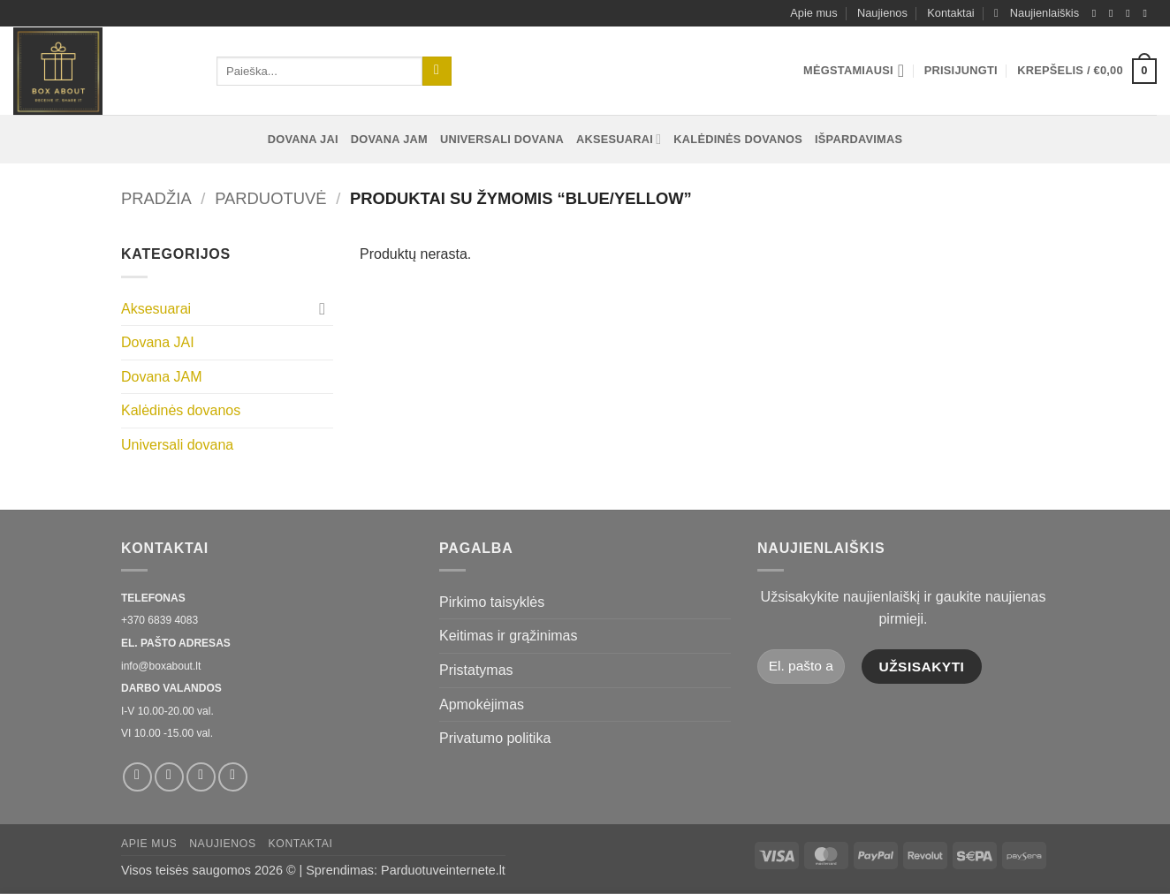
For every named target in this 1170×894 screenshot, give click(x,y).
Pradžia (156, 198)
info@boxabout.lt (161, 666)
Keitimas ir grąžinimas (508, 635)
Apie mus (813, 12)
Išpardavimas (858, 139)
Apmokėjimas (481, 704)
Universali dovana (502, 139)
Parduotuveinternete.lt (443, 870)
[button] (1036, 13)
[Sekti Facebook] (1097, 13)
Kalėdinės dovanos (737, 139)
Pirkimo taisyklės (491, 602)
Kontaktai (950, 12)
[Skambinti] (1148, 13)
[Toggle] (322, 308)
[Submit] (437, 72)
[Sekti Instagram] (1114, 13)
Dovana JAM (389, 139)
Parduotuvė (270, 198)
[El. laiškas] (1131, 13)
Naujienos (882, 12)
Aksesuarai (618, 139)
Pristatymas (476, 670)
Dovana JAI (303, 139)
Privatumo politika (495, 738)
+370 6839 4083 (159, 620)
